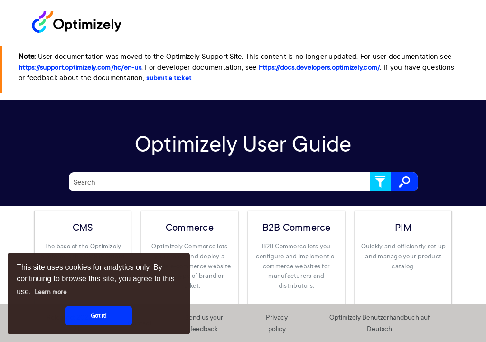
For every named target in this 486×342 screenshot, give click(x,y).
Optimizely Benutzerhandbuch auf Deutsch (379, 323)
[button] (380, 181)
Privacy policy (277, 323)
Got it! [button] (99, 316)
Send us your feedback (204, 323)
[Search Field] (243, 181)
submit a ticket (168, 78)
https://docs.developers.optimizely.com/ (319, 67)
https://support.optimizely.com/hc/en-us (80, 67)
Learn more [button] (50, 291)
